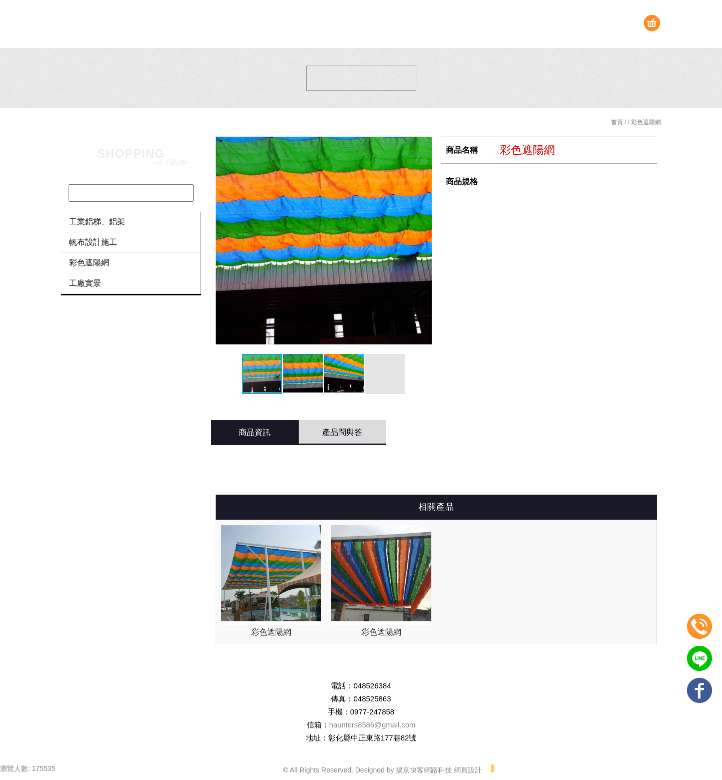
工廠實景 (85, 283)
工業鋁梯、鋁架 (97, 221)
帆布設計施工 (93, 242)
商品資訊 (255, 432)
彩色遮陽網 (89, 262)
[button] (423, 245)
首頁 (617, 122)
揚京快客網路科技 (424, 770)
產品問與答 (342, 432)
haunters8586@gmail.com (372, 724)
